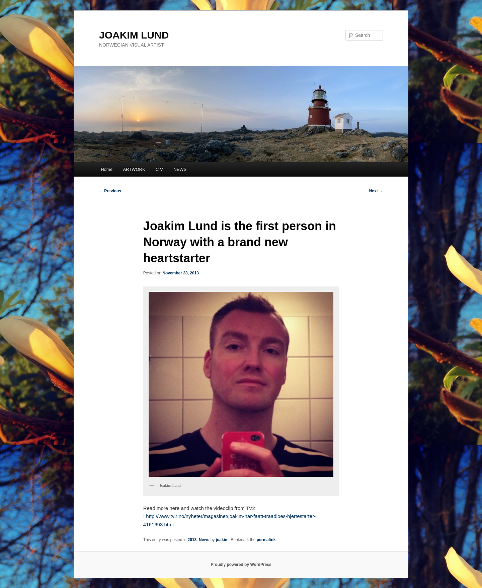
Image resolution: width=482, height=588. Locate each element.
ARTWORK (134, 169)
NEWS (179, 169)
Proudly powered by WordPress (241, 564)
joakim (222, 539)
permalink (266, 539)
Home (106, 169)
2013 (192, 539)
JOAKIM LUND (134, 35)
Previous (110, 191)
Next (376, 191)
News (204, 539)
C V (159, 169)
